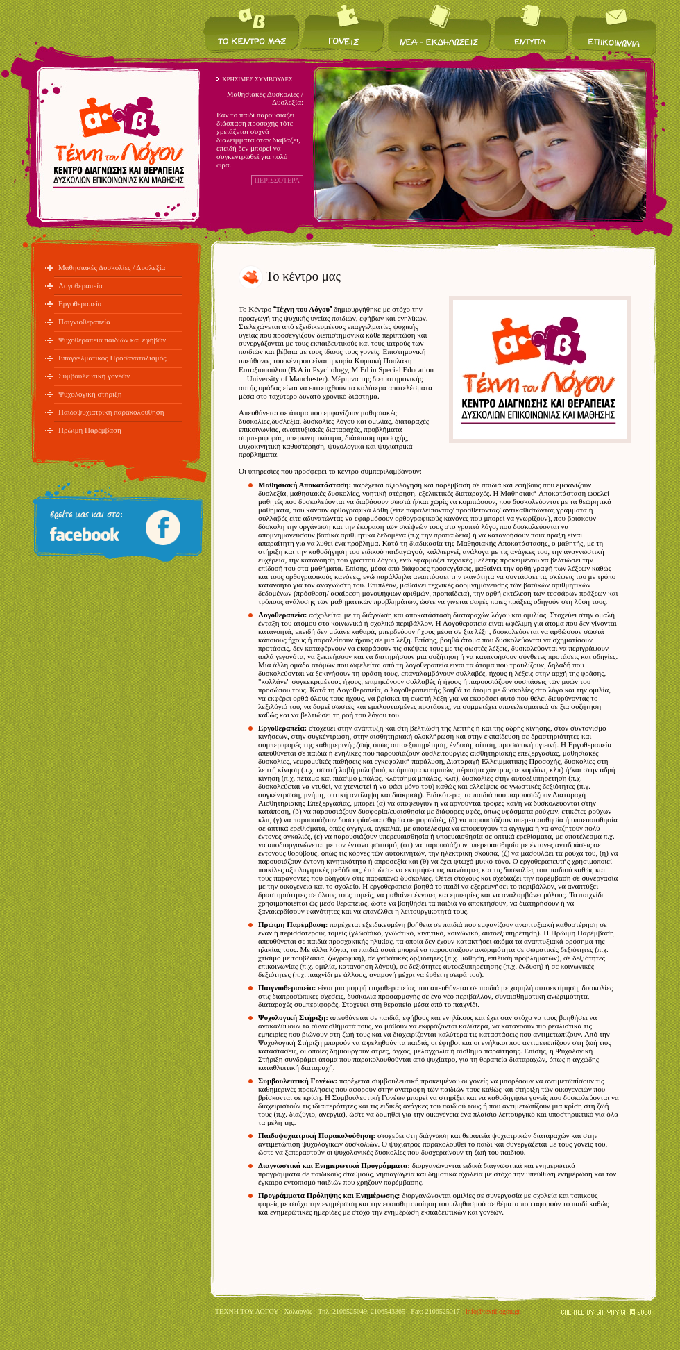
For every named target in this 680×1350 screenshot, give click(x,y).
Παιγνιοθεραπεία (84, 321)
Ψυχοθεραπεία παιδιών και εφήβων (112, 339)
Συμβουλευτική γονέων (94, 376)
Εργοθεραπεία (80, 303)
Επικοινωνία (613, 28)
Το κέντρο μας (251, 28)
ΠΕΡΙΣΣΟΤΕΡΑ (277, 180)
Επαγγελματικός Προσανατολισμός (112, 357)
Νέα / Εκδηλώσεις (439, 28)
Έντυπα (531, 28)
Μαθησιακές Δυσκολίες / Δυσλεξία (111, 267)
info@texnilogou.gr (493, 1311)
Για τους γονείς (343, 28)
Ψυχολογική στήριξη (90, 394)
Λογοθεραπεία (80, 285)
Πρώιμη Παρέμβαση (89, 430)
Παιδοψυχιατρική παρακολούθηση (111, 412)
